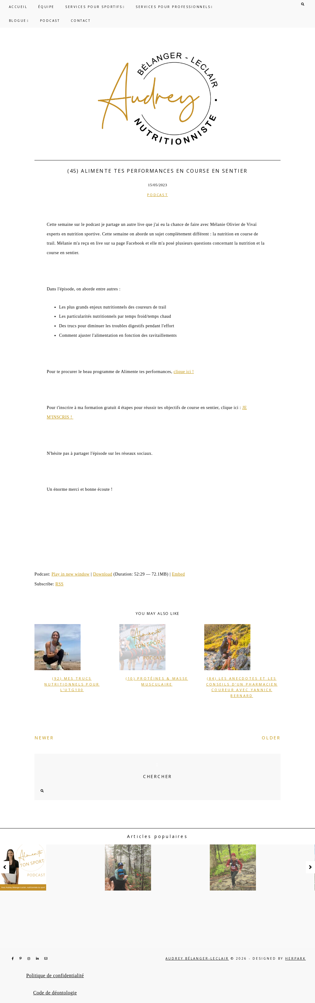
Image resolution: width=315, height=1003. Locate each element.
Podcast (157, 194)
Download (102, 574)
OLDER (271, 738)
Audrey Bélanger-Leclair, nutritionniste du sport (157, 99)
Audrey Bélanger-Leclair (197, 958)
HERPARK (295, 958)
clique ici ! (183, 371)
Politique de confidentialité (55, 975)
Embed (178, 574)
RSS (59, 584)
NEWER (44, 738)
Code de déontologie (55, 992)
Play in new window (70, 574)
